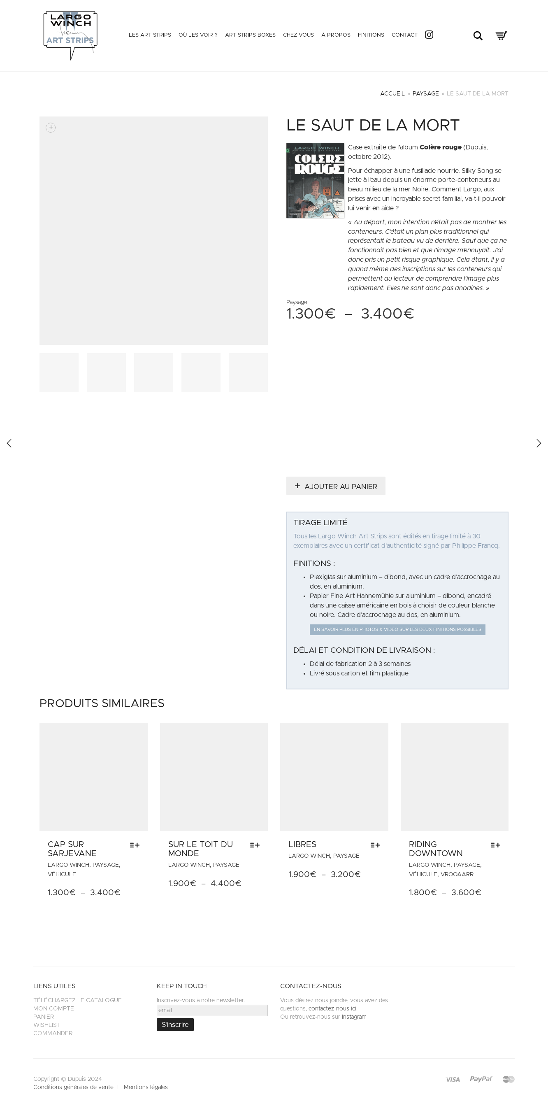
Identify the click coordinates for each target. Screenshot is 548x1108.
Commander (52, 1033)
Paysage (426, 94)
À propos (336, 35)
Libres (302, 844)
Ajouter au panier (340, 486)
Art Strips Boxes (250, 35)
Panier (43, 1017)
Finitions (371, 35)
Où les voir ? (198, 35)
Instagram (354, 1017)
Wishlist (46, 1025)
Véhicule (62, 875)
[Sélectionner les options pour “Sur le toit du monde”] (257, 845)
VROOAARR (457, 875)
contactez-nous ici (332, 1009)
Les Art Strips (150, 35)
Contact (405, 35)
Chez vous (298, 35)
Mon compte (53, 1009)
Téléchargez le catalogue (77, 1000)
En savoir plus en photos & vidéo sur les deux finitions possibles (397, 629)
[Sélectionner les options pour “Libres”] (377, 845)
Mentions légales (146, 1087)
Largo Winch (68, 865)
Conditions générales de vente (73, 1087)
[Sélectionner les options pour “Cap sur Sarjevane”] (137, 845)
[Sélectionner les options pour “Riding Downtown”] (497, 845)
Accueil (392, 94)
